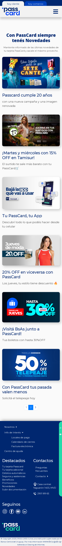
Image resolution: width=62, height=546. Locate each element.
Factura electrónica (22, 446)
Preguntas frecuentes (41, 469)
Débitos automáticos (13, 473)
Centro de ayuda (13, 451)
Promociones (9, 483)
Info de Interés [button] (13, 432)
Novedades (8, 486)
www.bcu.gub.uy (52, 541)
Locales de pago (20, 437)
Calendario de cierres (23, 441)
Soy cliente (13, 3)
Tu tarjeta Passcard (12, 466)
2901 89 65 (41, 493)
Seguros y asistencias (13, 476)
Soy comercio (35, 3)
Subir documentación (14, 489)
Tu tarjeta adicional (12, 469)
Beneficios (8, 479)
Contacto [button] (42, 476)
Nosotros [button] (10, 427)
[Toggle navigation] (55, 11)
